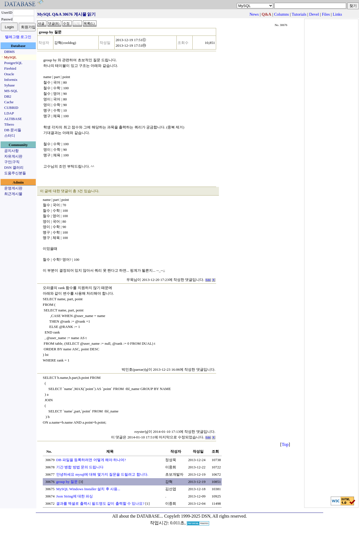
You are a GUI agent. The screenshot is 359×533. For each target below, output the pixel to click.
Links (337, 14)
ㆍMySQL (8, 57)
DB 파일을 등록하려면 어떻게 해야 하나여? (91, 460)
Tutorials (299, 14)
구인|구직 (12, 162)
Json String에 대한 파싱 (74, 496)
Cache (8, 102)
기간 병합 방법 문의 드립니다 (79, 467)
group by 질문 (67, 482)
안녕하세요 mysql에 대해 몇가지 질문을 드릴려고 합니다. (102, 474)
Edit (208, 279)
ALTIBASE (13, 119)
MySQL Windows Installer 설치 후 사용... (88, 489)
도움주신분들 (15, 173)
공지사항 (11, 151)
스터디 (9, 135)
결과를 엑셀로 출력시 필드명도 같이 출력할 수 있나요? (100, 503)
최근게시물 (13, 194)
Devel (314, 14)
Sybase (9, 85)
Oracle (9, 74)
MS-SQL (11, 91)
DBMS (9, 52)
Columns (281, 14)
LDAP (9, 113)
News (254, 14)
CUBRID (11, 107)
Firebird (10, 68)
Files (326, 14)
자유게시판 (13, 156)
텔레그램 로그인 (18, 37)
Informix (10, 80)
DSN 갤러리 (13, 167)
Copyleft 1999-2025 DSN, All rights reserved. (205, 516)
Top (285, 444)
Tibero (9, 124)
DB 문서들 (12, 130)
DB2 (7, 96)
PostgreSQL (13, 63)
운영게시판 (13, 188)
